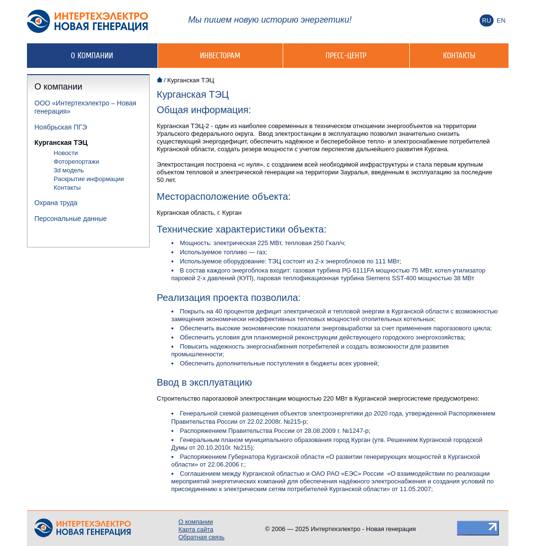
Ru (486, 20)
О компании (92, 55)
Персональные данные (71, 218)
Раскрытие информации (89, 178)
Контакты (459, 55)
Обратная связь (202, 537)
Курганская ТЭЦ (61, 142)
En (500, 20)
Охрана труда (56, 203)
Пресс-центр (346, 55)
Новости (66, 152)
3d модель (69, 170)
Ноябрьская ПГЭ (61, 127)
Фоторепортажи (77, 161)
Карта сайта (196, 529)
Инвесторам (220, 55)
